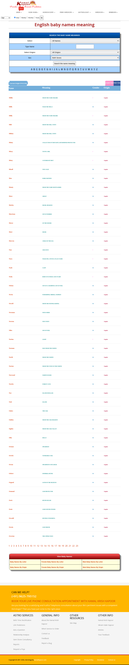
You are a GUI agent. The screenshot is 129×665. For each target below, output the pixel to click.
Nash (10, 268)
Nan (10, 250)
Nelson (11, 285)
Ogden (11, 429)
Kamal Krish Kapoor (105, 620)
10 (31, 545)
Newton (11, 321)
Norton (11, 366)
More (10, 196)
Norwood (12, 375)
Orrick (11, 455)
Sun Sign (33, 12)
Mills (10, 107)
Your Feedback (103, 635)
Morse (11, 223)
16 (52, 545)
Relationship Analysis (21, 635)
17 (56, 545)
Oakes (11, 411)
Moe (10, 178)
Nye (10, 393)
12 (38, 545)
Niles (10, 330)
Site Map (73, 623)
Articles (101, 630)
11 (34, 545)
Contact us (46, 633)
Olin (10, 438)
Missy (11, 151)
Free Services (67, 12)
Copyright (77, 660)
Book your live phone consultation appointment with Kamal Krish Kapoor (63, 601)
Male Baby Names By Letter (93, 562)
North (11, 357)
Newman (12, 312)
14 (45, 545)
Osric (10, 500)
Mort (10, 232)
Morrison (12, 214)
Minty (11, 142)
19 (63, 545)
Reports (16, 644)
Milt (10, 124)
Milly (10, 116)
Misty (11, 160)
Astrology (84, 12)
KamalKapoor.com (40, 660)
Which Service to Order (50, 629)
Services (99, 12)
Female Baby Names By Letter (52, 562)
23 (77, 545)
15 (48, 545)
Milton (11, 133)
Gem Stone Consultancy (22, 639)
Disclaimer (100, 660)
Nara (10, 259)
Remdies (113, 12)
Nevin (11, 294)
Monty (11, 187)
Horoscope (49, 12)
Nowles (11, 384)
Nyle (10, 402)
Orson (11, 464)
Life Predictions (19, 625)
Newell (11, 303)
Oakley (11, 420)
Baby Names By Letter (18, 562)
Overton (11, 536)
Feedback (45, 638)
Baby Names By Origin (18, 567)
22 (73, 545)
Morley (11, 205)
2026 (20, 11)
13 (41, 545)
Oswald (11, 518)
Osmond (11, 491)
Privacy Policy (88, 660)
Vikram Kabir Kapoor (106, 625)
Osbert (11, 473)
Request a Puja (19, 649)
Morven (11, 241)
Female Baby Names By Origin (52, 567)
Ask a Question (19, 630)
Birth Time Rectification (22, 620)
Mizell (11, 169)
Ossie (10, 509)
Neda (10, 277)
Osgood (11, 482)
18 (59, 545)
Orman (11, 446)
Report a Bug (47, 643)
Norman (11, 348)
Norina (11, 339)
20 (66, 545)
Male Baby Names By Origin (93, 567)
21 (70, 545)
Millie (11, 98)
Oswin (11, 527)
